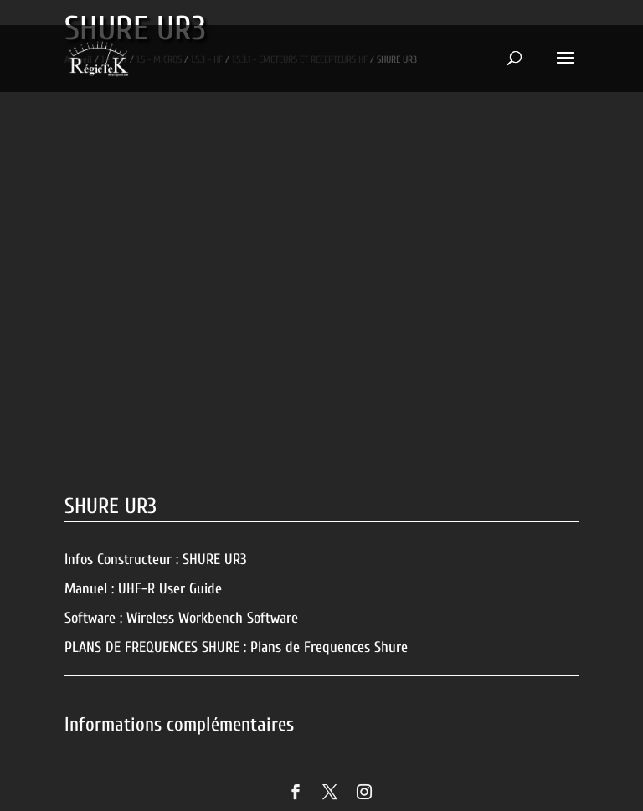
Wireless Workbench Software (212, 618)
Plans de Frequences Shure (329, 647)
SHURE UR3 (215, 559)
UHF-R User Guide (170, 589)
